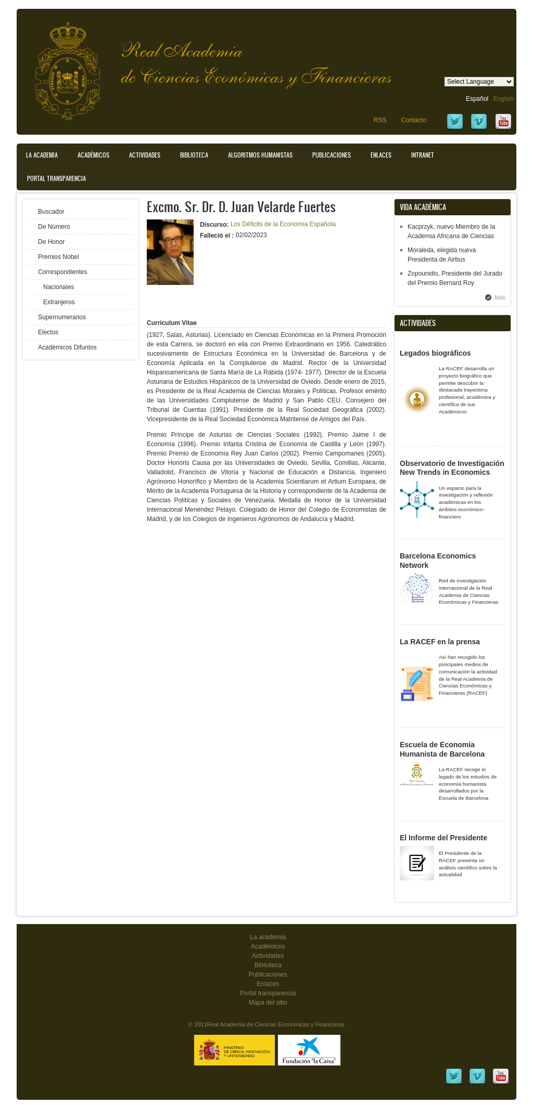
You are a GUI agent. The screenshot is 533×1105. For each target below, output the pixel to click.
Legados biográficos (435, 353)
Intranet (422, 155)
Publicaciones (331, 155)
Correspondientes (62, 272)
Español (477, 98)
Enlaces (381, 155)
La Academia (42, 155)
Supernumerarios (62, 317)
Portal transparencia (56, 178)
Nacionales (58, 287)
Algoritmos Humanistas (260, 155)
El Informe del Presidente (443, 838)
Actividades (144, 155)
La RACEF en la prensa (440, 642)
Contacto (413, 120)
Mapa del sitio (268, 1002)
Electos (48, 332)
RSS (380, 120)
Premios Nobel (58, 257)
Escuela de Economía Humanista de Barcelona (442, 749)
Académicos (93, 155)
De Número (54, 226)
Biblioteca (194, 155)
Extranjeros (59, 302)
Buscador (51, 211)
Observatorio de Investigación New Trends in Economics (452, 468)
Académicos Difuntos (67, 347)
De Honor (51, 241)
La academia (268, 937)
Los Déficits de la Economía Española (283, 224)
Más (499, 297)
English (503, 98)
